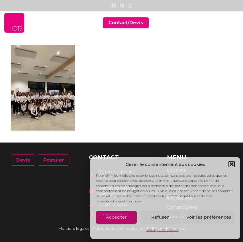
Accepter (116, 217)
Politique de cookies (162, 230)
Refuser (160, 217)
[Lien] (14, 23)
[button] (231, 164)
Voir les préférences (208, 217)
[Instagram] (130, 5)
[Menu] (234, 23)
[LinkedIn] (122, 5)
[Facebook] (113, 5)
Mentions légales (73, 228)
